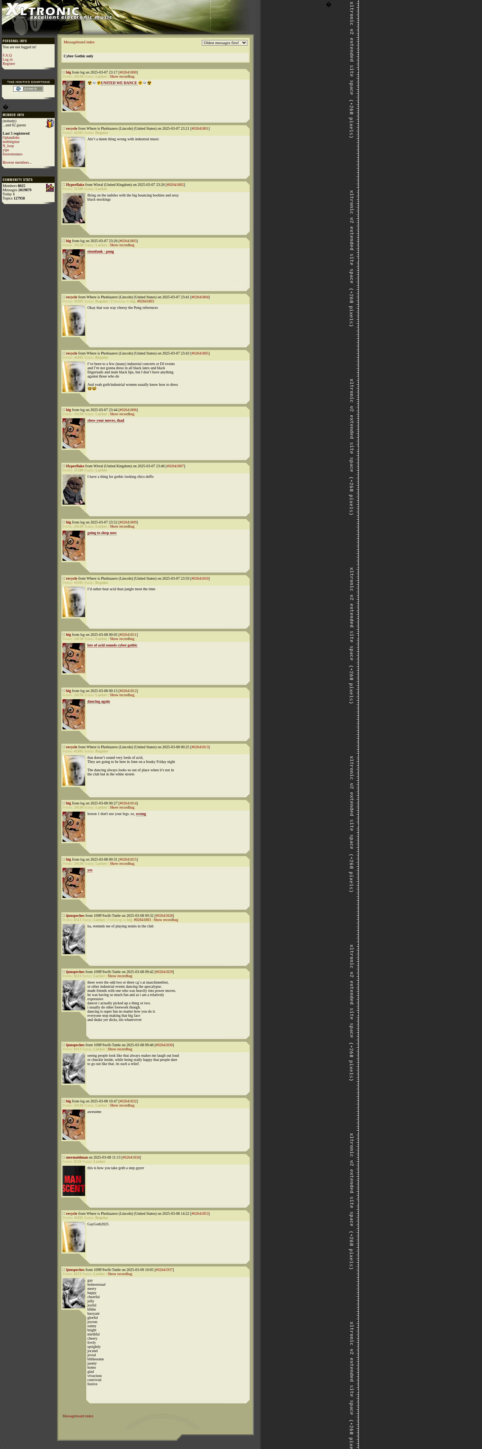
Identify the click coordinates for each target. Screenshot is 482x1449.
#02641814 (128, 803)
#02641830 (164, 1045)
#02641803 (128, 241)
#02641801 (200, 128)
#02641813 (200, 747)
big (68, 72)
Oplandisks (11, 137)
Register (9, 63)
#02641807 (175, 466)
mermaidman (77, 1157)
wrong (141, 814)
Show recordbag (122, 76)
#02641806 (128, 410)
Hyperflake (75, 185)
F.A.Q (7, 55)
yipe (6, 150)
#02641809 (128, 522)
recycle (72, 128)
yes (89, 870)
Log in (7, 59)
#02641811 (128, 634)
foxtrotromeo (13, 154)
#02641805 (200, 353)
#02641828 (164, 915)
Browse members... (17, 162)
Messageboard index (79, 42)
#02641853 (200, 1213)
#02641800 (128, 72)
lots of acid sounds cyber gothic (112, 645)
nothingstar (11, 142)
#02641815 (128, 859)
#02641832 (128, 1101)
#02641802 (175, 185)
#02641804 (200, 297)
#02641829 (164, 972)
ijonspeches (75, 915)
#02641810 (200, 578)
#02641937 (164, 1270)
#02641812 (128, 691)
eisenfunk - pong (100, 251)
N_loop (8, 146)
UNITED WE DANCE (119, 83)
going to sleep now (102, 533)
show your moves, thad (105, 420)
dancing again (98, 701)
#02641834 (131, 1157)
